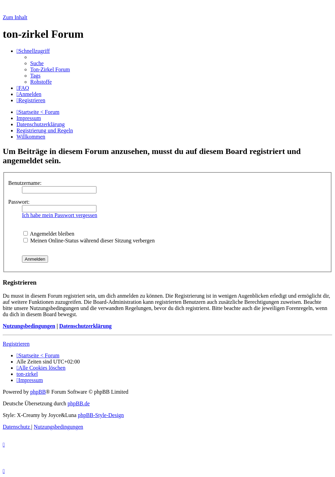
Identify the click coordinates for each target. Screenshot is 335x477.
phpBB (38, 392)
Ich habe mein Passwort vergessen (59, 215)
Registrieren (16, 344)
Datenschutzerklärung (85, 326)
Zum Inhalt (15, 17)
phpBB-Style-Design (101, 415)
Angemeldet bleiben (48, 234)
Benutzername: (25, 183)
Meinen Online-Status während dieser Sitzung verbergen (89, 240)
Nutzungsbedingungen (29, 326)
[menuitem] (37, 63)
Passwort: (19, 202)
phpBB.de (79, 403)
